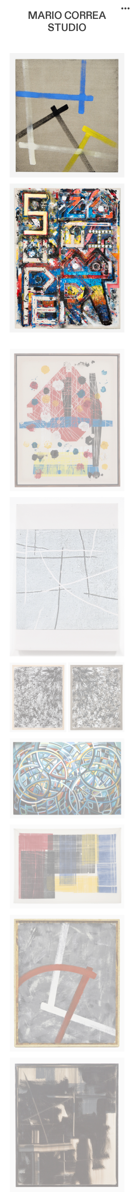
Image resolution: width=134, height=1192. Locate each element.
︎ (125, 8)
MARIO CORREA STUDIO (67, 22)
